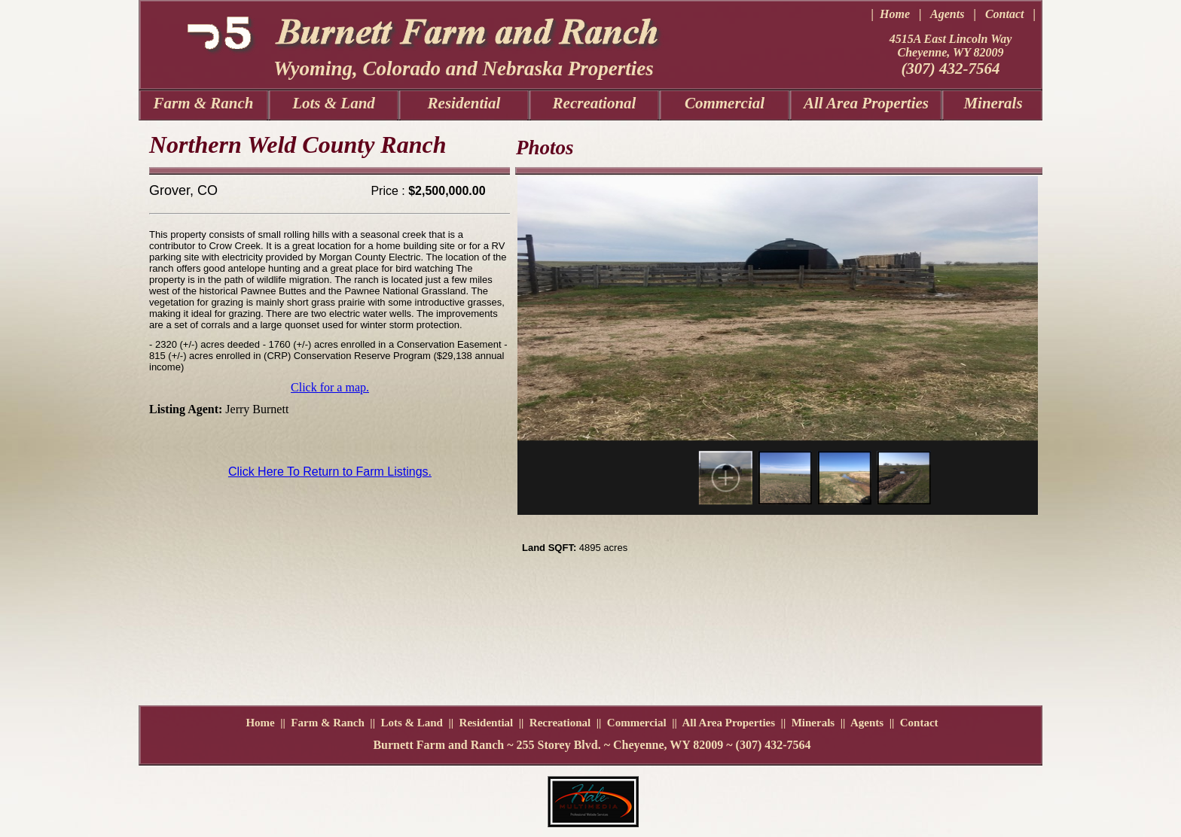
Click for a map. (330, 387)
